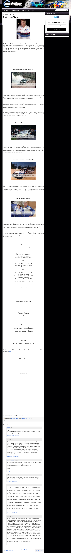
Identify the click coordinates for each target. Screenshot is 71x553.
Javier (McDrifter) (11, 460)
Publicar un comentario (8, 547)
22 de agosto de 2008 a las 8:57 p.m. (13, 456)
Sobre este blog (15, 10)
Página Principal (6, 10)
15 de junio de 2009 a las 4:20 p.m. (13, 512)
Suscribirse (57, 29)
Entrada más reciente (8, 550)
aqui (10, 351)
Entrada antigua (39, 550)
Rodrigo (9, 427)
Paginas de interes (25, 10)
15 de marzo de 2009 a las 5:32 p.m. (13, 481)
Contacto (33, 10)
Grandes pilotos (13, 420)
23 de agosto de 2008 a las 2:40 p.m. (13, 471)
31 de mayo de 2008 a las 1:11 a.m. (13, 435)
